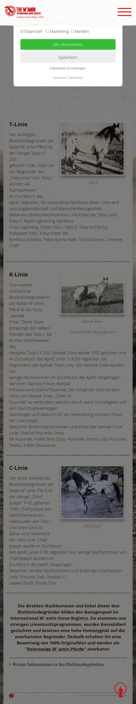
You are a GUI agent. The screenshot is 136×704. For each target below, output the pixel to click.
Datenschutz (76, 77)
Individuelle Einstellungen (68, 68)
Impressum (59, 77)
